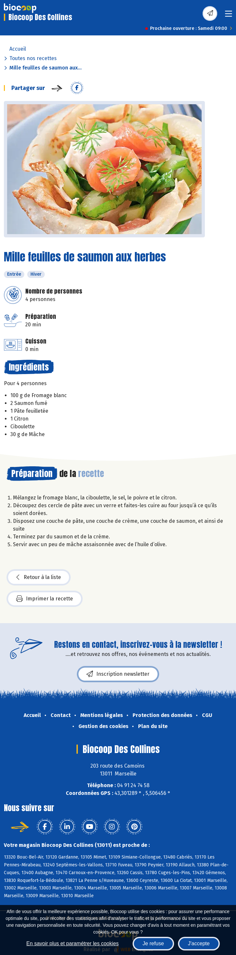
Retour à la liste (38, 577)
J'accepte (199, 943)
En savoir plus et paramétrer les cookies (72, 943)
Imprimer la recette (44, 599)
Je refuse (153, 943)
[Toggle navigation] (228, 16)
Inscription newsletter (118, 674)
